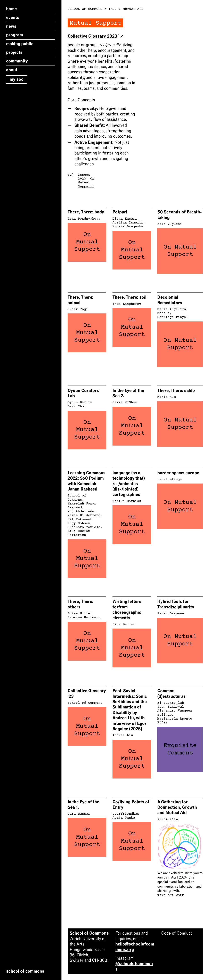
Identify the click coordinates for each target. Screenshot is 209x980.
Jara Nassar (79, 814)
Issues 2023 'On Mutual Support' (86, 181)
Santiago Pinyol (172, 317)
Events (12, 17)
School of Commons (85, 9)
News (11, 26)
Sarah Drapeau (170, 613)
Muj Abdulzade (81, 511)
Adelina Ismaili (127, 223)
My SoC (16, 79)
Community (17, 61)
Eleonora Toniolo (84, 527)
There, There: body (86, 212)
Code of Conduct (176, 933)
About (11, 70)
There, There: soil (129, 297)
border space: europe (178, 473)
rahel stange (169, 479)
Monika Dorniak (126, 501)
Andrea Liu (122, 735)
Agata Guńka (123, 818)
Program (14, 35)
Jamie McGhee (124, 402)
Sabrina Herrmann (84, 617)
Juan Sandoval (170, 707)
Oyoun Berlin (80, 402)
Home (11, 9)
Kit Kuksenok (80, 519)
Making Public (19, 43)
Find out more (170, 895)
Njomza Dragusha (127, 226)
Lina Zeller (123, 624)
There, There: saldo (176, 390)
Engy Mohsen (79, 523)
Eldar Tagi (78, 309)
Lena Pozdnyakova (84, 219)
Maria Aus (166, 397)
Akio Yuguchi (169, 224)
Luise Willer (80, 613)
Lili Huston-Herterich (80, 533)
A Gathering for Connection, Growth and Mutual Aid (177, 807)
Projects (14, 52)
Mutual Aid (133, 9)
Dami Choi (77, 406)
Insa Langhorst (126, 304)
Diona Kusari (124, 219)
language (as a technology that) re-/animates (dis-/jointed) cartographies (128, 484)
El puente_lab (170, 703)
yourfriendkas (125, 814)
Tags (113, 9)
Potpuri (119, 212)
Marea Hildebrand (84, 515)
